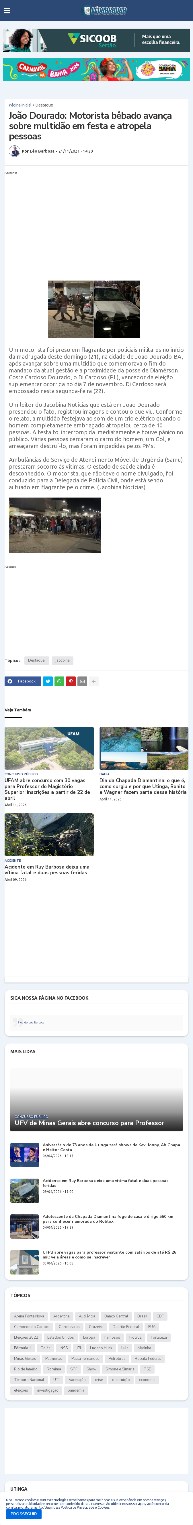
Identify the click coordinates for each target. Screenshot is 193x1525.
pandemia (76, 1390)
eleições (21, 1390)
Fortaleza (159, 1337)
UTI (56, 1379)
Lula (124, 1348)
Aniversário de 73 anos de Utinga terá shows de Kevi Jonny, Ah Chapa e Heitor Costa (111, 1148)
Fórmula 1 (22, 1348)
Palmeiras (53, 1358)
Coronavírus (69, 1326)
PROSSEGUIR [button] (24, 1514)
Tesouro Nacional (29, 1379)
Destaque (44, 105)
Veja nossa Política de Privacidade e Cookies (76, 1507)
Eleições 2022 (26, 1337)
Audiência (87, 1316)
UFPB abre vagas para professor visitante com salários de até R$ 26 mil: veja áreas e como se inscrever (109, 1255)
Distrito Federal (126, 1326)
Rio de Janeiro (26, 1369)
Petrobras (117, 1358)
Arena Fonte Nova (29, 1316)
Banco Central (116, 1316)
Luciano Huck (101, 1348)
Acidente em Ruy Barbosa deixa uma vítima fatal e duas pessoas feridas (47, 870)
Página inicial (20, 105)
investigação (48, 1390)
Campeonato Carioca (32, 1326)
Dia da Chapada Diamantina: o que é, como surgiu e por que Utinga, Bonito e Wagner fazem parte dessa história (143, 786)
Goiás (45, 1348)
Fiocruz (135, 1337)
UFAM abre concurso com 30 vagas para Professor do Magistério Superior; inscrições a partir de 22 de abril (47, 789)
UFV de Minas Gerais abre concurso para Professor (89, 1123)
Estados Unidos (60, 1337)
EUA (151, 1326)
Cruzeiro (96, 1326)
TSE (147, 1369)
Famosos (112, 1337)
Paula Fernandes (85, 1358)
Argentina (61, 1316)
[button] (7, 10)
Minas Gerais (25, 1358)
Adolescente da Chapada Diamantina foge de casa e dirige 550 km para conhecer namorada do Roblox (108, 1219)
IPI (79, 1348)
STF (73, 1369)
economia (147, 1379)
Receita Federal (148, 1358)
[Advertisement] (96, 217)
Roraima (54, 1369)
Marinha (144, 1348)
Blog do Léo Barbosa (30, 1023)
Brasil (142, 1316)
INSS (64, 1348)
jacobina (63, 660)
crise (99, 1379)
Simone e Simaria (120, 1369)
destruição (121, 1379)
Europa (89, 1337)
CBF (160, 1316)
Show (91, 1369)
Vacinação (77, 1379)
